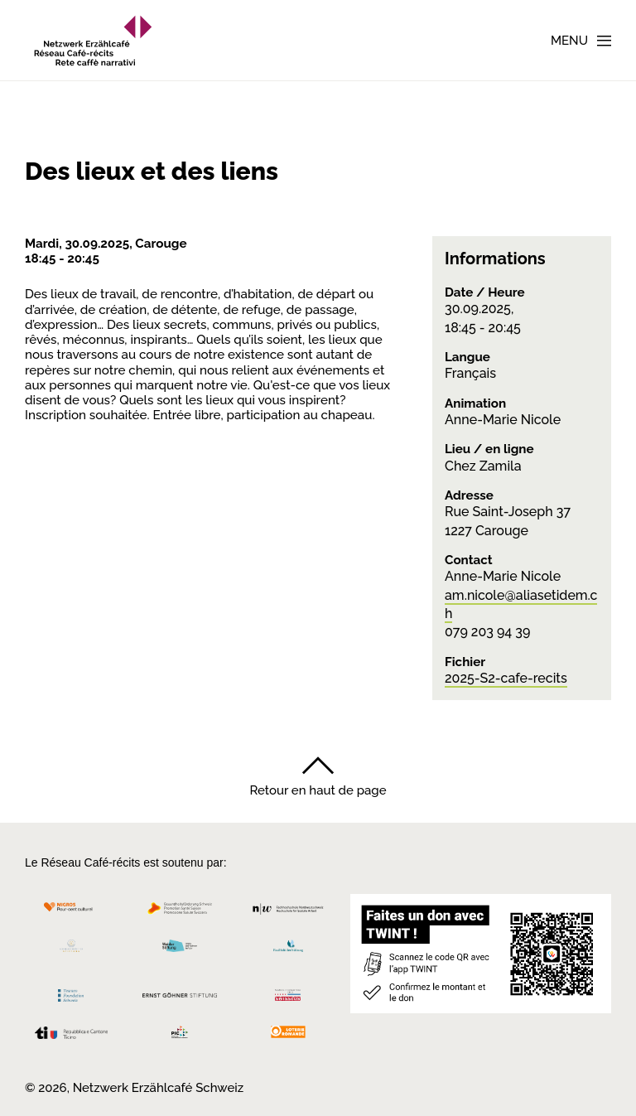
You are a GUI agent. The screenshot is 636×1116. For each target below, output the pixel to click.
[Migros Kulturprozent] (71, 912)
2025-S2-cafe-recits (506, 678)
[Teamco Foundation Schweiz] (71, 993)
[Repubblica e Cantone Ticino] (71, 1037)
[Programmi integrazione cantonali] (180, 1036)
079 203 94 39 (487, 632)
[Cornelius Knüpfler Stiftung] (71, 950)
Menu (569, 40)
